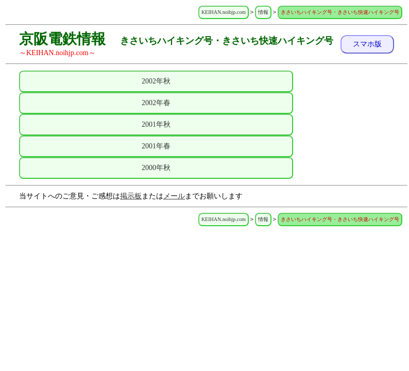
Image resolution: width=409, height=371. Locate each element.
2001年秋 (156, 124)
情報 (263, 12)
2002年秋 (156, 81)
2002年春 (156, 103)
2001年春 (156, 146)
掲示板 (131, 196)
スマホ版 (367, 44)
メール (174, 196)
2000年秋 (156, 168)
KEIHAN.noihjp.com (223, 12)
